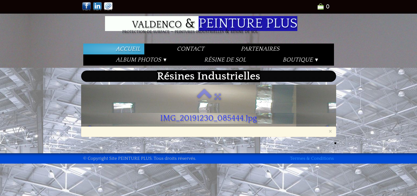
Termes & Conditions (312, 158)
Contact (190, 48)
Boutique (301, 59)
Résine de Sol (225, 59)
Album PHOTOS (142, 59)
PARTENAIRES (260, 48)
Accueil (128, 48)
